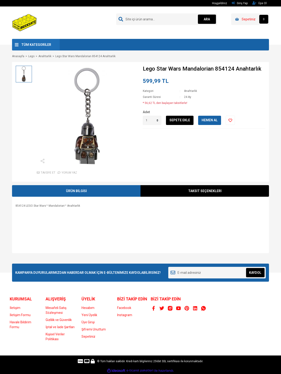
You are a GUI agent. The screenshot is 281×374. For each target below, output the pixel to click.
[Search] (166, 19)
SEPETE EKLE (179, 120)
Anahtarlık (190, 91)
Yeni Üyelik (89, 315)
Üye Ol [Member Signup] (259, 3)
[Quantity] (152, 120)
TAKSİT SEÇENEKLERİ (205, 191)
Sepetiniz (88, 336)
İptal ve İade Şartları (60, 327)
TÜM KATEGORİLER (36, 45)
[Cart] (250, 19)
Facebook (124, 308)
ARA (207, 19)
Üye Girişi (88, 322)
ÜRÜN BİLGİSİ (76, 191)
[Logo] (24, 22)
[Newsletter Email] (217, 272)
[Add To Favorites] (230, 120)
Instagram (124, 315)
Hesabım (87, 308)
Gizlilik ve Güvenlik (59, 320)
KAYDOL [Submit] (255, 272)
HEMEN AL (210, 120)
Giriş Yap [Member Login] (240, 3)
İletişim (15, 308)
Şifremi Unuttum (93, 329)
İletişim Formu (20, 315)
